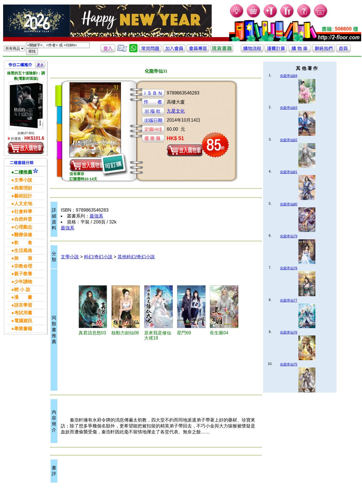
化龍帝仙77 (288, 300)
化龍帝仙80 (288, 204)
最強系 (96, 216)
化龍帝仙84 (288, 76)
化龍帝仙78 (288, 268)
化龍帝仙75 (288, 364)
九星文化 (176, 111)
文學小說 (70, 256)
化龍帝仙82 (288, 140)
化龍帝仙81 (288, 172)
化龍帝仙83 (288, 108)
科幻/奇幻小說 (98, 256)
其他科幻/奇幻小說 (136, 256)
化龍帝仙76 (288, 332)
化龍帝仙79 (288, 236)
